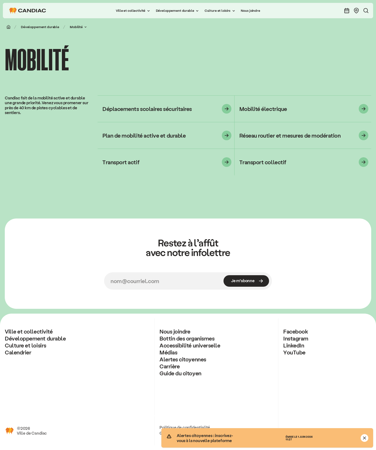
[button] (133, 10)
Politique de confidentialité (184, 427)
